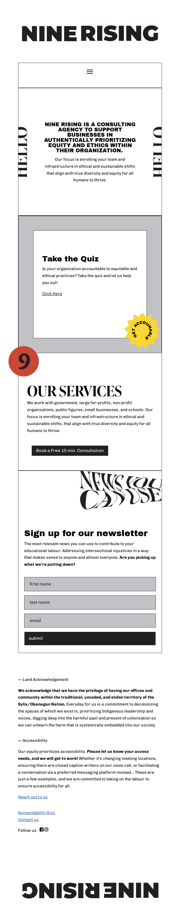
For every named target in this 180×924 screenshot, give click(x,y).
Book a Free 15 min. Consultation (70, 450)
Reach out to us (33, 797)
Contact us (28, 819)
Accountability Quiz (36, 812)
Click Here (52, 293)
